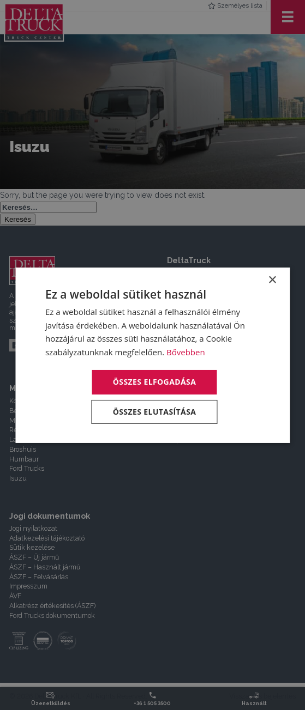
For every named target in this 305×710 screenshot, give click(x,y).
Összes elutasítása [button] (154, 411)
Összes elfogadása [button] (154, 382)
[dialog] (152, 355)
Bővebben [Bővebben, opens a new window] (185, 352)
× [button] (272, 280)
